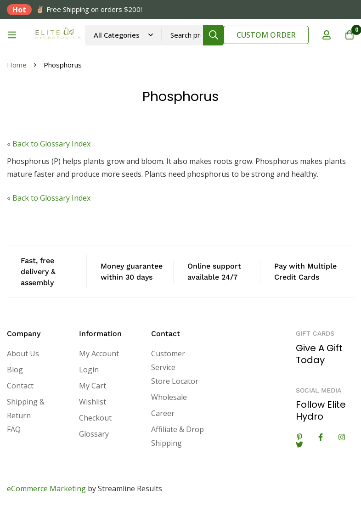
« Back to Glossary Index (48, 144)
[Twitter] (299, 444)
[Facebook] (320, 437)
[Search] (213, 35)
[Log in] (326, 35)
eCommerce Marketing (46, 488)
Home (17, 64)
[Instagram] (341, 437)
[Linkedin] (299, 437)
